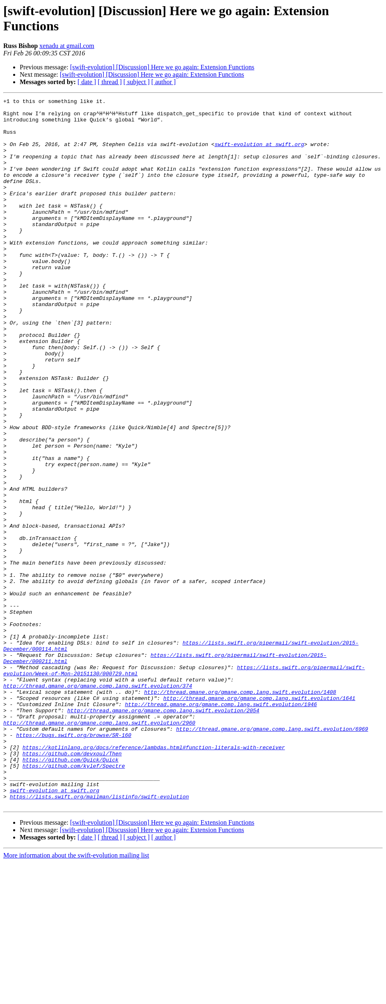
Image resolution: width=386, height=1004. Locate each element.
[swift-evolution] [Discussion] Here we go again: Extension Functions (162, 67)
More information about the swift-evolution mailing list (76, 996)
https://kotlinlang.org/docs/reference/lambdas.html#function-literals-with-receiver (154, 877)
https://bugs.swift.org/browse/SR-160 (73, 863)
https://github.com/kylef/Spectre (74, 899)
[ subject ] (136, 81)
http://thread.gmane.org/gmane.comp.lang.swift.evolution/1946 (221, 826)
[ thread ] (110, 81)
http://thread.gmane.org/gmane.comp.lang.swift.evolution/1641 (259, 818)
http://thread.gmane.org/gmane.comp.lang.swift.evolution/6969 (272, 855)
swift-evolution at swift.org (259, 154)
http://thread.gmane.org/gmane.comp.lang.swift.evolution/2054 (163, 833)
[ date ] (87, 81)
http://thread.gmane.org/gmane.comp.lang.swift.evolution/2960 (99, 848)
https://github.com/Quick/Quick (71, 892)
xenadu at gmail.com (66, 45)
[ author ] (163, 81)
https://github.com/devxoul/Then (72, 885)
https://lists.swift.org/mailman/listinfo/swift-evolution (99, 936)
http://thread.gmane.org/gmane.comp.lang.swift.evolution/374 (97, 803)
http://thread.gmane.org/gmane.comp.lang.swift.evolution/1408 (240, 811)
